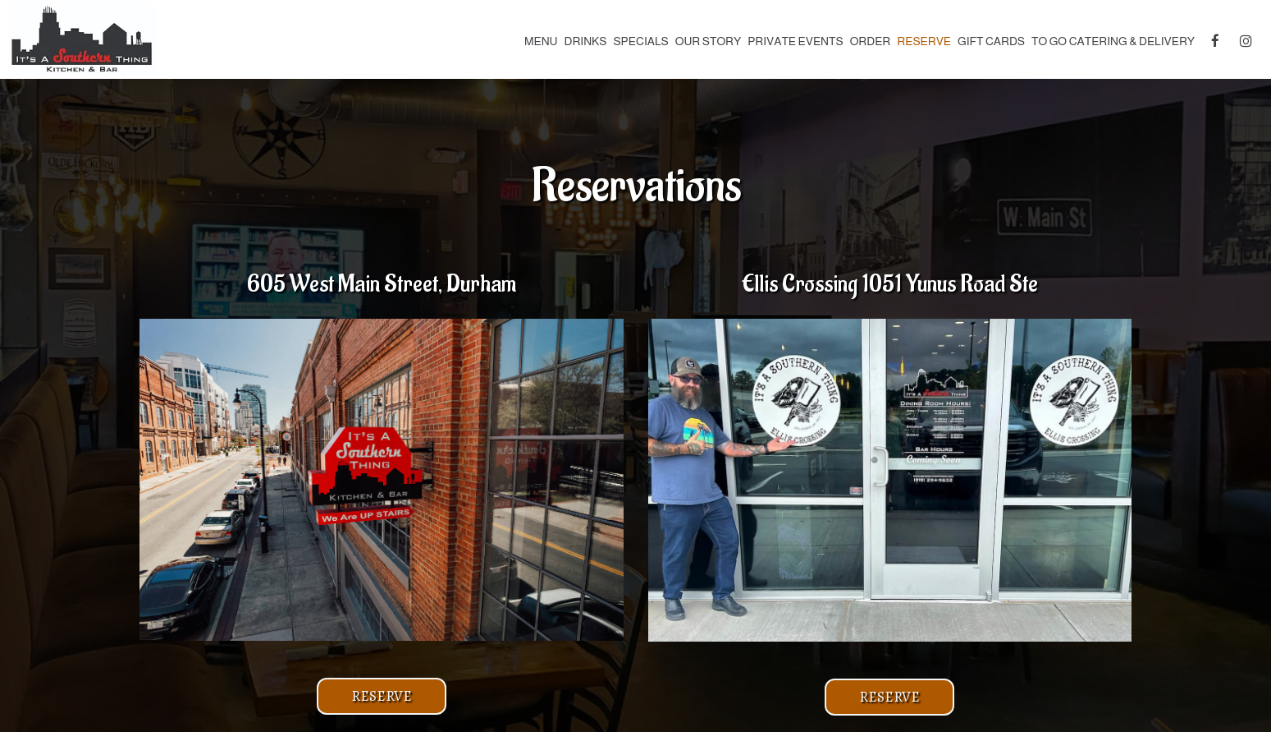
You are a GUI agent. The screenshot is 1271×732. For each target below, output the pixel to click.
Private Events (795, 41)
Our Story (708, 41)
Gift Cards (991, 41)
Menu (540, 41)
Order (870, 41)
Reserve (924, 41)
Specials (640, 41)
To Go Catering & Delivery (1113, 41)
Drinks (586, 41)
